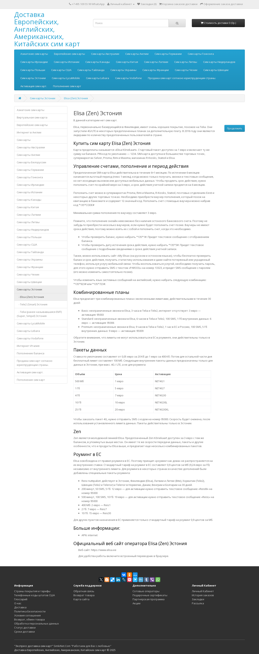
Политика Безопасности (30, 611)
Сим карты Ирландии (34, 62)
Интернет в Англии (29, 132)
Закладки (198, 599)
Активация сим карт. (33, 86)
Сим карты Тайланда (90, 70)
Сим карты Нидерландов (219, 62)
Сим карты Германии (168, 54)
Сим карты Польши (32, 70)
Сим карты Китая (127, 62)
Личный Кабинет (203, 591)
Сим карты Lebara (97, 78)
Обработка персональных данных (36, 623)
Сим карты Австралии (105, 54)
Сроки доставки (24, 631)
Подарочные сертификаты (150, 595)
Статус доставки (25, 627)
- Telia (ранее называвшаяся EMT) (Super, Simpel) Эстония (39, 314)
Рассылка (198, 603)
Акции (136, 603)
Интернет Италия (28, 346)
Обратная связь (83, 591)
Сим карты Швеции (215, 70)
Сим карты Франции (155, 70)
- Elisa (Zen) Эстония (30, 297)
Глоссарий (20, 599)
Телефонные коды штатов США (34, 595)
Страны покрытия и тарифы (32, 591)
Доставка (20, 607)
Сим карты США (61, 70)
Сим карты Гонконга (201, 54)
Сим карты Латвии (156, 62)
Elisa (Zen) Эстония (76, 98)
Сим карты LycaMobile (66, 78)
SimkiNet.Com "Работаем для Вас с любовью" (82, 646)
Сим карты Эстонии (33, 78)
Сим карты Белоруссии (31, 162)
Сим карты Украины (123, 70)
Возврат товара (83, 595)
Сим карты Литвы (185, 62)
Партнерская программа (149, 599)
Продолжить (234, 128)
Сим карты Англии (137, 54)
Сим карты (24, 140)
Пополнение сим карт (67, 86)
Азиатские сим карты (34, 54)
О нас (17, 603)
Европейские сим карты (69, 54)
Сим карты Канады (97, 62)
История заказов (203, 595)
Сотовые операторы (146, 591)
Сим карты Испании (66, 62)
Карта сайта (81, 599)
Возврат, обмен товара (29, 619)
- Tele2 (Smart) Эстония (32, 304)
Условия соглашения (27, 615)
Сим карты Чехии (186, 70)
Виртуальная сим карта (32, 117)
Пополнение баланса (30, 353)
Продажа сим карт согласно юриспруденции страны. (182, 78)
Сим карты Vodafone (128, 78)
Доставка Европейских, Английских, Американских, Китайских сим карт (47, 29)
